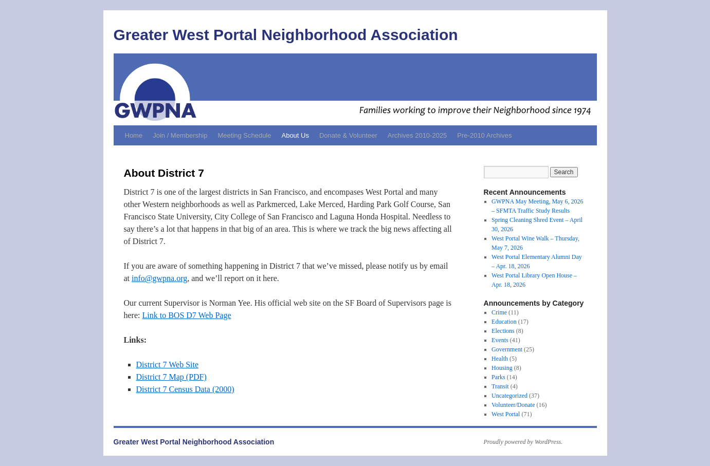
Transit (500, 386)
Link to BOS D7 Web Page (186, 315)
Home (134, 135)
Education (504, 321)
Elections (503, 330)
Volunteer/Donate (513, 404)
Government (506, 349)
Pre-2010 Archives (484, 135)
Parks (498, 377)
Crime (499, 312)
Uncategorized (509, 395)
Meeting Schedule (244, 135)
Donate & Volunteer (348, 135)
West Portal (505, 414)
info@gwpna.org (159, 278)
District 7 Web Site (167, 364)
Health (499, 358)
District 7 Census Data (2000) (185, 389)
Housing (502, 367)
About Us (294, 135)
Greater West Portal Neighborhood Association (286, 34)
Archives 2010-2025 (417, 135)
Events (499, 340)
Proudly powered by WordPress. (523, 441)
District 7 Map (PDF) (171, 376)
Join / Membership (180, 135)
